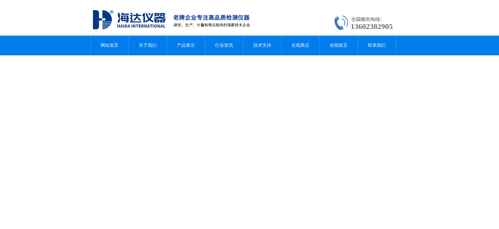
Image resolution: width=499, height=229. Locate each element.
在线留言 (339, 45)
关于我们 (148, 45)
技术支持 (262, 45)
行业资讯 (224, 45)
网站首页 (109, 45)
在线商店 (300, 45)
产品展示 (186, 45)
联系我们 (377, 45)
